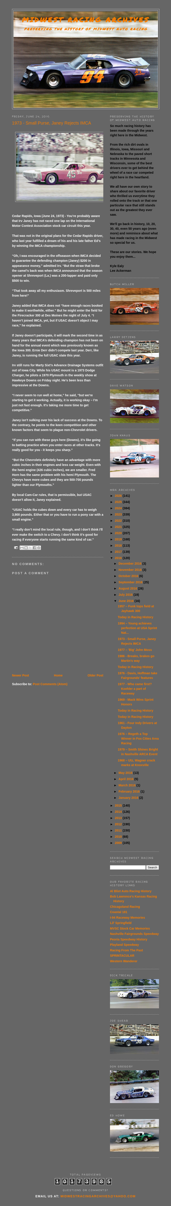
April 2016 (126, 779)
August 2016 (128, 588)
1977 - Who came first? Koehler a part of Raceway (135, 688)
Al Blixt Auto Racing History (130, 891)
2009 (119, 843)
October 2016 (128, 576)
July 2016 (125, 594)
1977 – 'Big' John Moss (135, 650)
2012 (119, 824)
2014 (119, 811)
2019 (119, 539)
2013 (119, 818)
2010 (119, 836)
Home (58, 675)
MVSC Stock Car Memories (130, 928)
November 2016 (130, 570)
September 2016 (130, 582)
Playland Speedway (124, 944)
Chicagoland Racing (125, 906)
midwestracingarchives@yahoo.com (98, 1196)
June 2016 (126, 601)
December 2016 (130, 563)
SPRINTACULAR (122, 955)
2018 (119, 545)
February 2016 (129, 791)
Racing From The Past (126, 950)
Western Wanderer (123, 961)
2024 (119, 508)
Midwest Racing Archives (85, 19)
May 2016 (125, 773)
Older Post (95, 675)
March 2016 (127, 785)
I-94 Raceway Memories (127, 917)
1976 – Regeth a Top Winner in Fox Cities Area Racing (138, 738)
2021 (119, 527)
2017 (119, 552)
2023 (119, 514)
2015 (119, 805)
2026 (119, 495)
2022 (119, 520)
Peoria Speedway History (128, 939)
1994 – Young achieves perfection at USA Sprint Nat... (137, 628)
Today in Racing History (135, 617)
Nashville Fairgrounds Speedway (134, 934)
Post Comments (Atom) (50, 684)
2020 (119, 533)
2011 (119, 830)
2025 (119, 502)
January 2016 (128, 797)
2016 (119, 558)
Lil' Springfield (121, 923)
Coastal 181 (118, 912)
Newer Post (20, 675)
